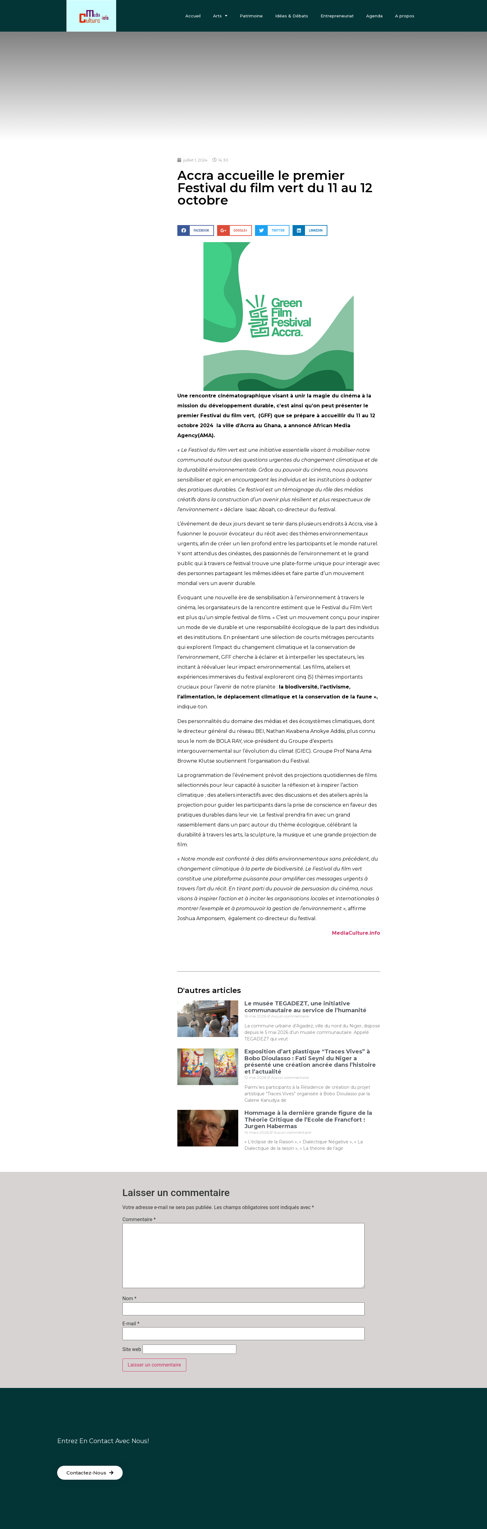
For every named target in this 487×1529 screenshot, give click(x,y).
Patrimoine (251, 15)
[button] (90, 1473)
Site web (131, 1349)
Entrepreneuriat (337, 15)
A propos (404, 15)
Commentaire (139, 1219)
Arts (220, 16)
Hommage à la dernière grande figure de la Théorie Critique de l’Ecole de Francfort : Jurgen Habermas (308, 1120)
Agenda (374, 15)
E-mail (130, 1323)
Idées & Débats (291, 15)
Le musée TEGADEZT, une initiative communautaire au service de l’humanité (305, 1007)
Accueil (193, 15)
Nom (129, 1298)
